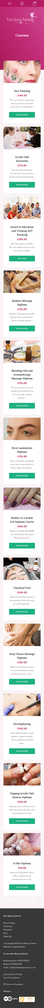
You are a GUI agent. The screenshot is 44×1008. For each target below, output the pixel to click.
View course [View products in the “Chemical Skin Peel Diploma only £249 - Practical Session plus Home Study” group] (22, 612)
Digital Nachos (19, 947)
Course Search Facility (12, 974)
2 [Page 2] (17, 901)
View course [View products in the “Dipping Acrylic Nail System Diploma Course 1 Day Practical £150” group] (22, 821)
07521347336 (16, 964)
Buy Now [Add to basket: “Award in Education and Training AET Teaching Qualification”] (22, 259)
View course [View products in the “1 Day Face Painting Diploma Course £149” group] (22, 115)
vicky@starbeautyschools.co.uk (22, 967)
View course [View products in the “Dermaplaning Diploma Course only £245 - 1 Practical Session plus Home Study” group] (22, 751)
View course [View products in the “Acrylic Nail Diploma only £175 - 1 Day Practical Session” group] (22, 185)
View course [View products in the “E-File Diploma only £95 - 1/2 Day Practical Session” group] (22, 887)
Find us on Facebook (14, 984)
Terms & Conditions (11, 977)
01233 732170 (23, 960)
